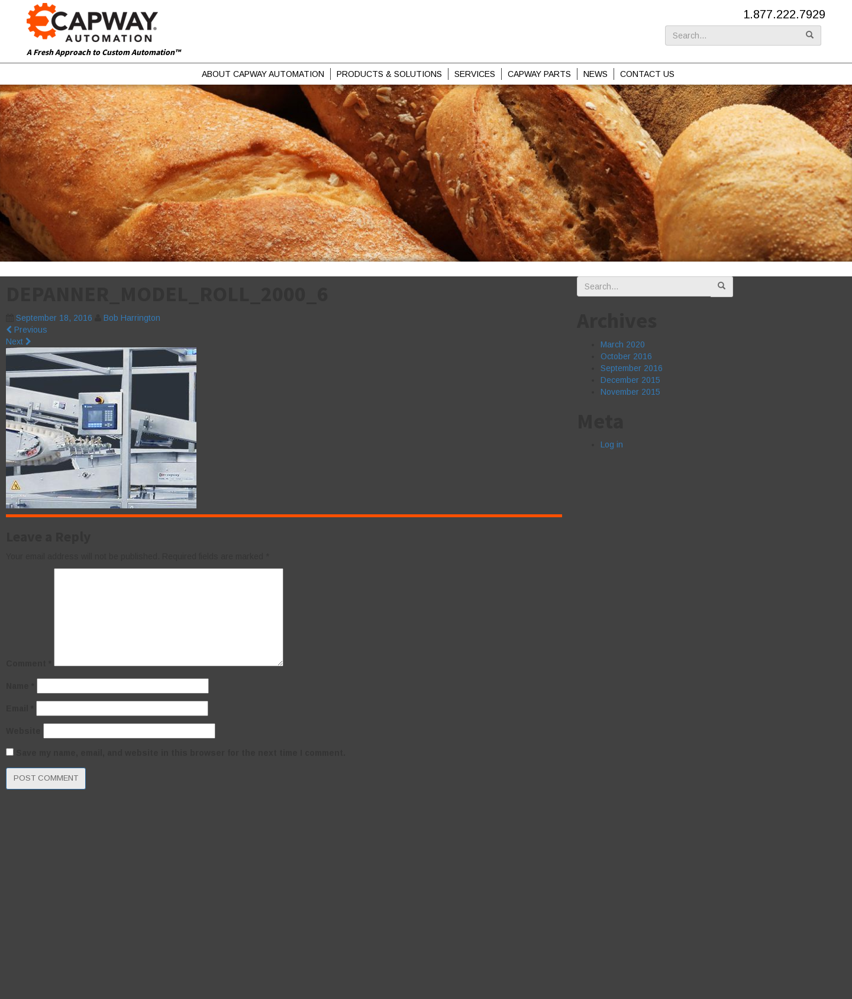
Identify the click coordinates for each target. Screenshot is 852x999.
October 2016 (626, 356)
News (595, 74)
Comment (28, 663)
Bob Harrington (132, 318)
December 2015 (630, 380)
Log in (612, 444)
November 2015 (630, 392)
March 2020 (623, 344)
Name (20, 686)
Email (20, 708)
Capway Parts (539, 74)
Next (18, 341)
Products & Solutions (389, 74)
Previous (26, 329)
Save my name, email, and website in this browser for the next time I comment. (181, 753)
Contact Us (647, 74)
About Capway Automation (263, 74)
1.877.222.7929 (784, 14)
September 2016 (632, 368)
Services (474, 74)
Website (23, 731)
